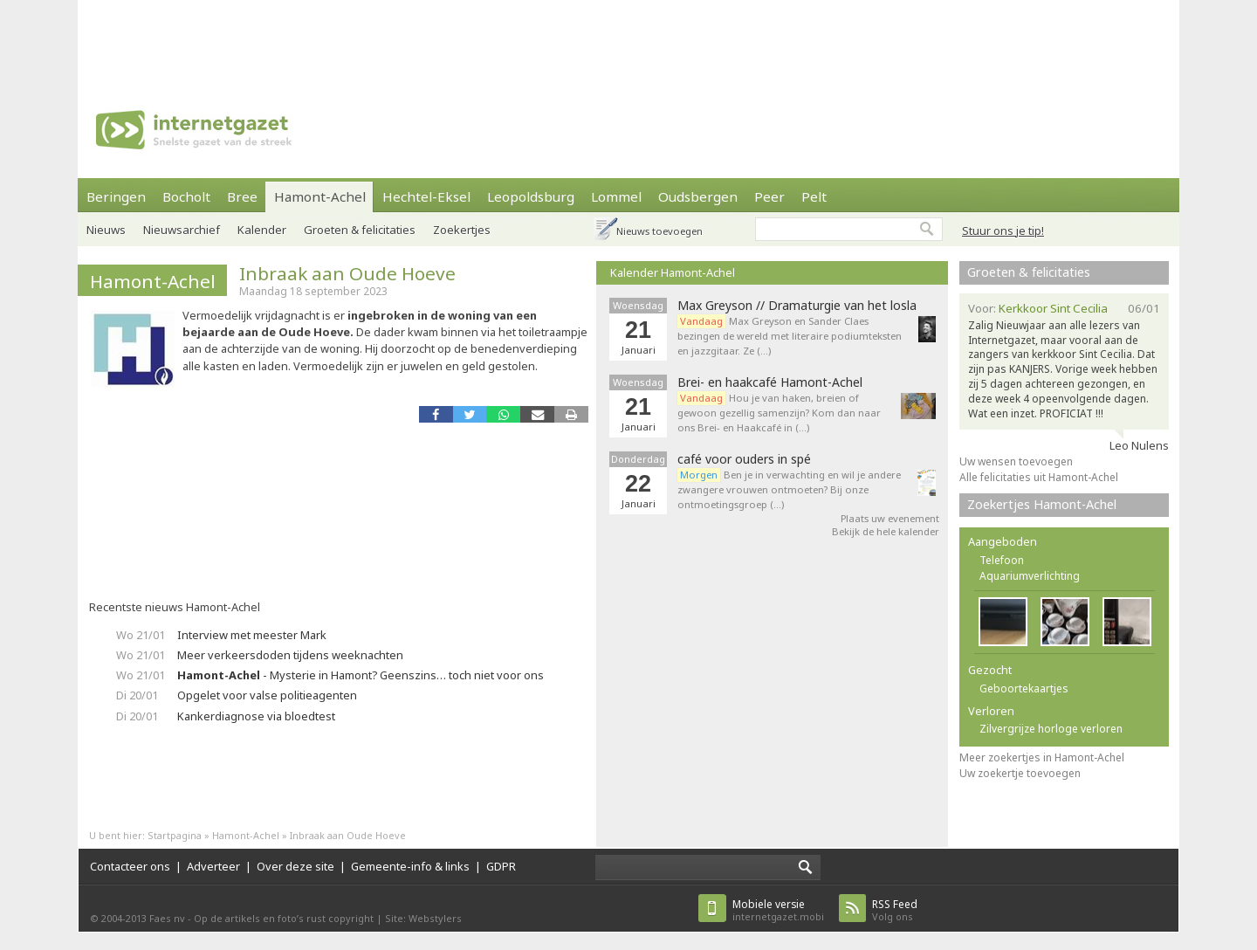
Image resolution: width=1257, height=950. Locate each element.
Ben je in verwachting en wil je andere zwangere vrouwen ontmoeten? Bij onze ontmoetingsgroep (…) (789, 489)
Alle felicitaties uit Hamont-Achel (1038, 477)
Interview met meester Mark (251, 635)
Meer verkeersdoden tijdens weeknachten (290, 655)
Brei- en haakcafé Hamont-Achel (769, 382)
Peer (769, 196)
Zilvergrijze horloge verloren (1051, 728)
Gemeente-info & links (410, 866)
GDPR (501, 866)
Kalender (261, 230)
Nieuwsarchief (181, 230)
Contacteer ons (130, 866)
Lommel (616, 196)
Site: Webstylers (423, 918)
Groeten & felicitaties (360, 230)
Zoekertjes (462, 230)
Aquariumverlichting (1029, 575)
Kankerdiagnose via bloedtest (256, 716)
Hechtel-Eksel (426, 196)
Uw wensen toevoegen (1016, 461)
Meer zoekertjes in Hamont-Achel (1041, 757)
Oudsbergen (698, 196)
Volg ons (894, 910)
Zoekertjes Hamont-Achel (1041, 504)
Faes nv (167, 918)
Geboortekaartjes (1023, 688)
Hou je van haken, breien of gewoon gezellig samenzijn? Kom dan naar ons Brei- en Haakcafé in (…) (779, 412)
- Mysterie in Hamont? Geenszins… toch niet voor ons (360, 675)
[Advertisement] (628, 39)
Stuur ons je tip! (1003, 230)
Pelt (814, 196)
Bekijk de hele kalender (885, 531)
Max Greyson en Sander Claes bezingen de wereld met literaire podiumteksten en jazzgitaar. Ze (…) (789, 335)
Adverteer (213, 866)
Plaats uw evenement (890, 518)
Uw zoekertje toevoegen (1020, 773)
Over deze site (295, 866)
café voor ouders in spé (744, 459)
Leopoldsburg (530, 196)
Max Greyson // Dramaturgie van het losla (797, 305)
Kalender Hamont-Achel (672, 272)
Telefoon (1001, 560)
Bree (242, 196)
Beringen (116, 196)
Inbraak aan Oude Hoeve (347, 273)
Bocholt (186, 196)
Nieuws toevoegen (659, 231)
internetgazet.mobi (778, 910)
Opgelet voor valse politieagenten (267, 695)
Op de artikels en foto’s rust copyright (284, 918)
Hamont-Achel (320, 196)
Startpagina (175, 835)
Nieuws (106, 230)
